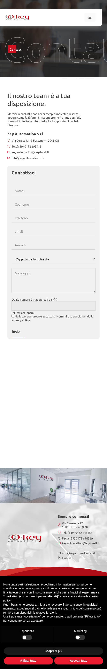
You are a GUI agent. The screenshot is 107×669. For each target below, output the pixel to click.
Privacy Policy (21, 320)
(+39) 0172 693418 (29, 146)
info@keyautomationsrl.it (28, 158)
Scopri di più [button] (53, 651)
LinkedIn (67, 558)
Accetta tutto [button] (78, 660)
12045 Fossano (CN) (75, 527)
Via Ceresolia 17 (72, 523)
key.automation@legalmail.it (30, 152)
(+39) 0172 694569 (80, 538)
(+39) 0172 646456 (79, 532)
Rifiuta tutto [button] (28, 660)
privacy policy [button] (33, 588)
